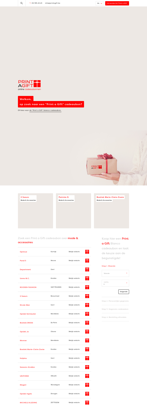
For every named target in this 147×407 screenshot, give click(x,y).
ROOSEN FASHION (28, 287)
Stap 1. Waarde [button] (108, 266)
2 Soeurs (23, 296)
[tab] (115, 267)
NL (99, 3)
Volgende (124, 292)
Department (25, 269)
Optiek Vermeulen (28, 314)
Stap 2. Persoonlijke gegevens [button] (115, 301)
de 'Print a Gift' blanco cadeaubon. (45, 110)
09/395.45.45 (36, 3)
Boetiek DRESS (26, 323)
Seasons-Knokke (27, 367)
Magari (23, 385)
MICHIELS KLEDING (28, 403)
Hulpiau (23, 358)
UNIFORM (24, 376)
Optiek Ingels (26, 394)
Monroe (23, 340)
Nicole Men (25, 305)
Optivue (23, 252)
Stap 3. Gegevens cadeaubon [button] (115, 309)
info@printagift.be (52, 3)
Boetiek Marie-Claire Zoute (32, 349)
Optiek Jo (24, 332)
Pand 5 (23, 261)
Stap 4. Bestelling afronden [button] (114, 317)
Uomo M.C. (25, 278)
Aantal (106, 282)
